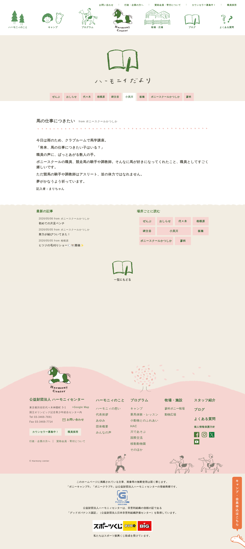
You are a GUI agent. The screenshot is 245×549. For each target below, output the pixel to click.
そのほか (136, 449)
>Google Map (80, 407)
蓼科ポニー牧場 (175, 408)
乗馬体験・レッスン (144, 414)
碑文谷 (115, 96)
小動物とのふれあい (144, 420)
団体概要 (102, 426)
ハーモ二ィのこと (18, 25)
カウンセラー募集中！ (204, 5)
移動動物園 (138, 443)
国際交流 (136, 437)
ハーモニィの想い (108, 408)
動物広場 (170, 414)
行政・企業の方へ (134, 5)
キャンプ (53, 25)
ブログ (192, 25)
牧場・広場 (157, 25)
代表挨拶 (102, 414)
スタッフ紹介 (205, 400)
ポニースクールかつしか (165, 96)
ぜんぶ (56, 96)
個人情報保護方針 (204, 427)
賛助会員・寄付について (168, 5)
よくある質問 (227, 25)
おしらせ (71, 96)
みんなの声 (103, 432)
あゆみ (100, 420)
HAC (133, 426)
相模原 (101, 96)
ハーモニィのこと (110, 400)
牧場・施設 (174, 400)
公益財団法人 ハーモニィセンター (56, 399)
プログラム (87, 25)
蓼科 (188, 96)
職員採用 (232, 5)
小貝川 (129, 96)
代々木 (87, 96)
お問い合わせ (106, 5)
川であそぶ (138, 431)
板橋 (142, 96)
